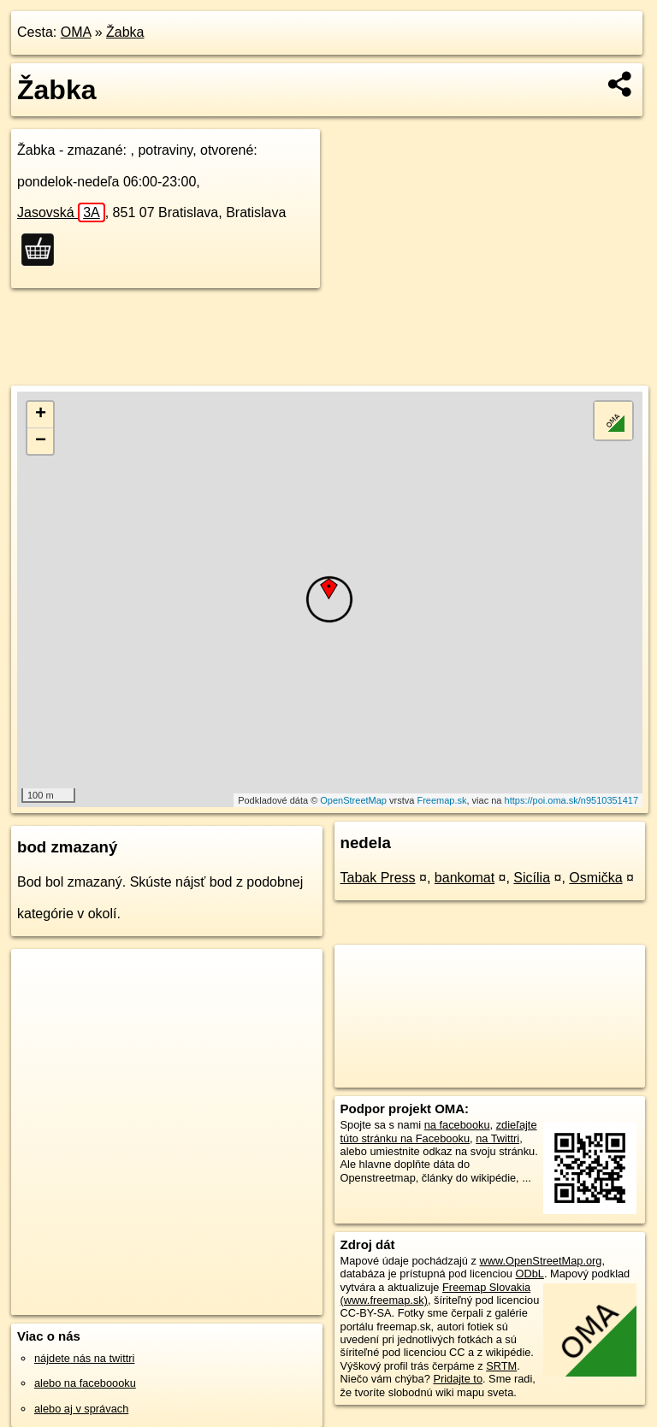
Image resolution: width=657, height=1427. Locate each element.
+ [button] (40, 415)
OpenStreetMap (353, 800)
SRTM (501, 1365)
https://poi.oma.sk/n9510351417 (572, 800)
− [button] (40, 441)
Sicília (531, 877)
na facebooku (457, 1124)
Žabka (125, 32)
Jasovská (61, 212)
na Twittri (497, 1138)
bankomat (464, 877)
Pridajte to (457, 1378)
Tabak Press (378, 877)
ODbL (529, 1273)
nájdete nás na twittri (84, 1358)
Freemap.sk (441, 800)
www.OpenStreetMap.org (540, 1260)
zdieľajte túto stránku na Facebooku (438, 1131)
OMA (76, 32)
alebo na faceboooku (85, 1383)
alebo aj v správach (81, 1408)
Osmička (595, 877)
